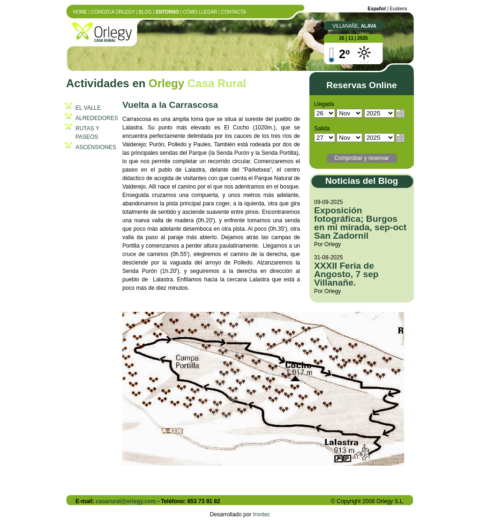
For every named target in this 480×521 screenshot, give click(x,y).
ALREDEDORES (96, 118)
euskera (398, 8)
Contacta (234, 12)
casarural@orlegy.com (126, 501)
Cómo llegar (200, 12)
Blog (145, 12)
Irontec (261, 514)
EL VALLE (88, 108)
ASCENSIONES (95, 147)
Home (80, 12)
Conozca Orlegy (113, 12)
